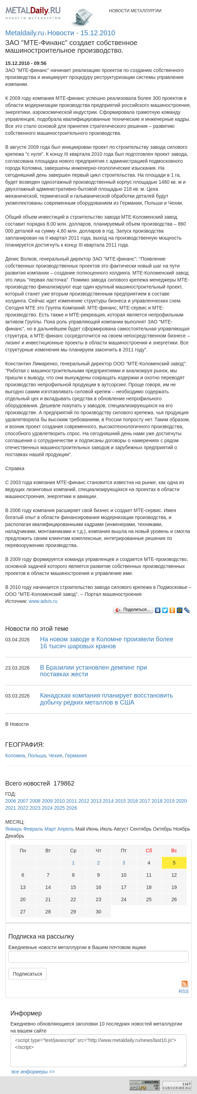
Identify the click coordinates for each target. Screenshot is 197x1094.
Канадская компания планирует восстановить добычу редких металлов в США (106, 699)
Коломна (15, 755)
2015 (120, 801)
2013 (95, 801)
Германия (76, 755)
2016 (132, 801)
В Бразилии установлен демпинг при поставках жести (93, 671)
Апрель (65, 829)
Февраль (33, 829)
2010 (59, 801)
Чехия (55, 755)
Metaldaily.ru (24, 33)
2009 (47, 801)
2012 (83, 801)
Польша (37, 755)
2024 (47, 808)
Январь (13, 829)
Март (50, 829)
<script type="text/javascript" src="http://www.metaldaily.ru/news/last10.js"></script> (98, 1050)
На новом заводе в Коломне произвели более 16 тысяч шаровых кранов (106, 643)
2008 (35, 801)
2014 (108, 801)
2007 (22, 801)
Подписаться (27, 974)
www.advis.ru (43, 601)
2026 (71, 808)
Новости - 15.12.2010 (81, 33)
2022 (22, 808)
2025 (59, 808)
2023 (35, 808)
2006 (10, 801)
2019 (169, 801)
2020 (181, 801)
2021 (10, 808)
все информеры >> (33, 1071)
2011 (71, 801)
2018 (157, 801)
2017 (145, 801)
